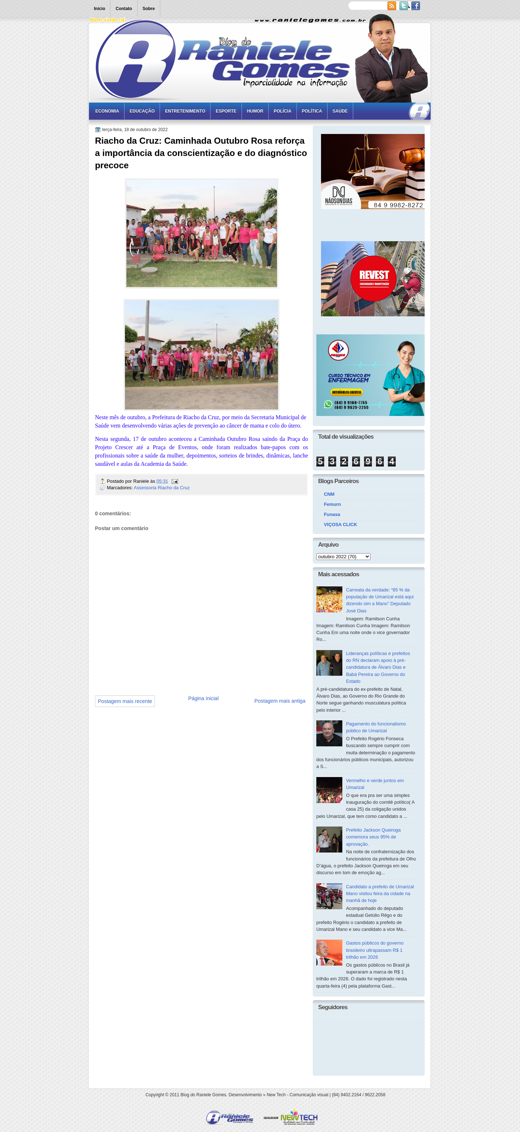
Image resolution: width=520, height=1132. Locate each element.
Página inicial (203, 698)
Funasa (332, 514)
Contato (124, 8)
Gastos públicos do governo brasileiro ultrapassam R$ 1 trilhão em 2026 (374, 950)
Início (99, 8)
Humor (255, 111)
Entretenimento (185, 111)
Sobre (149, 8)
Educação (142, 111)
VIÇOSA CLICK (340, 524)
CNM (329, 494)
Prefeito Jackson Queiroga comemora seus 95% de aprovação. (373, 837)
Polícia (282, 111)
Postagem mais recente (125, 701)
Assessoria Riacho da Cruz (162, 487)
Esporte (226, 111)
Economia (107, 111)
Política (312, 111)
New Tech (276, 1094)
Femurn (332, 504)
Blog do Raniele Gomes (203, 1094)
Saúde (340, 111)
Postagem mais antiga (280, 701)
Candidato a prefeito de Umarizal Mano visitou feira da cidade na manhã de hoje (380, 893)
